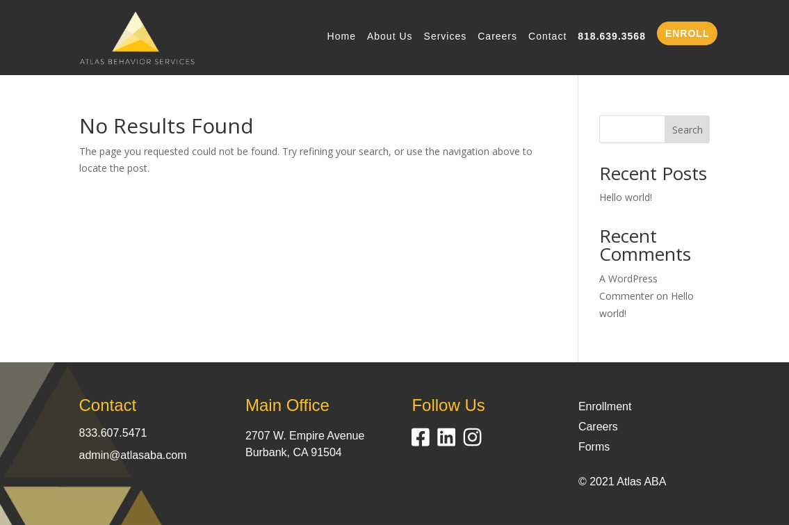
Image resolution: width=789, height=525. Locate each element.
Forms (594, 447)
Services (445, 36)
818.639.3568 (612, 36)
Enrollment (604, 406)
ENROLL (687, 33)
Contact (547, 36)
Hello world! (625, 197)
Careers (497, 36)
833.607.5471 (113, 433)
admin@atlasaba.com (133, 455)
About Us (390, 36)
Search (687, 129)
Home (341, 36)
